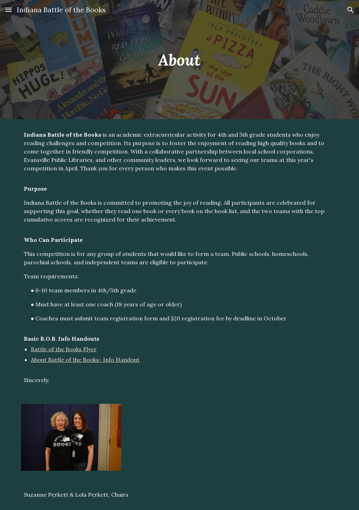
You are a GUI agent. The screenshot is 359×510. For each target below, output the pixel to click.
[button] (8, 9)
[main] (179, 60)
